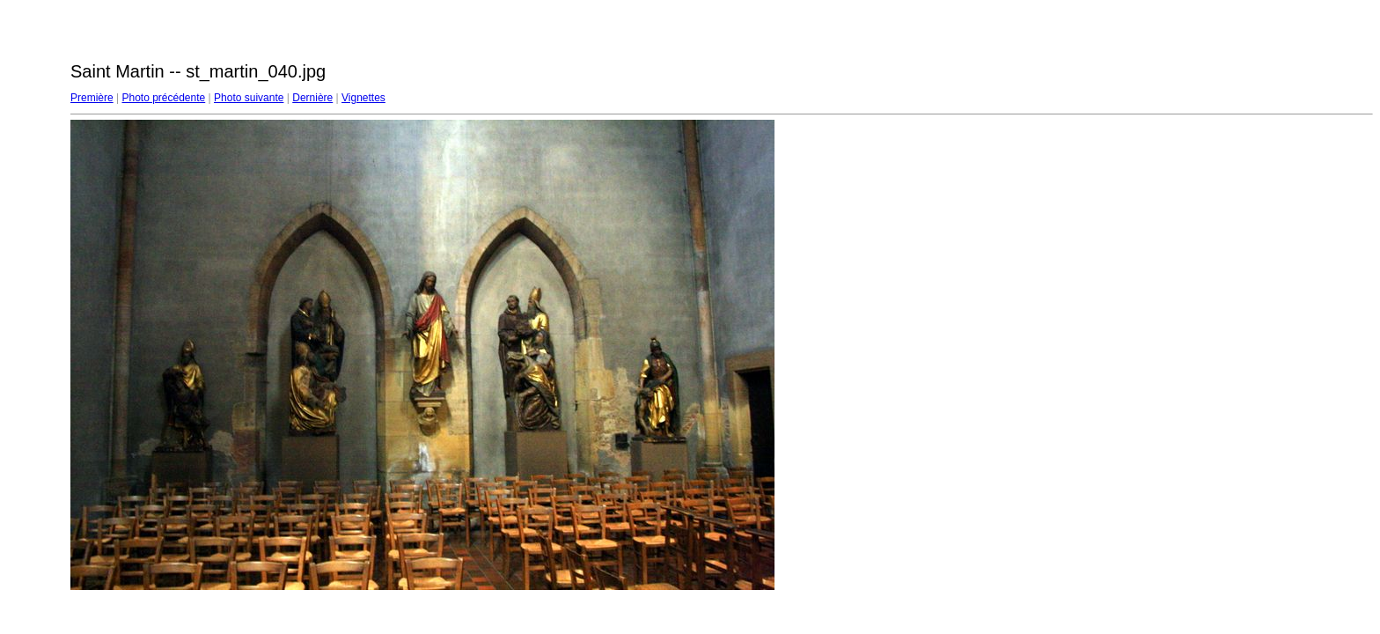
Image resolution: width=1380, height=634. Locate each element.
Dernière (312, 98)
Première (92, 98)
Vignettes (363, 98)
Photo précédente (163, 98)
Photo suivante (248, 98)
